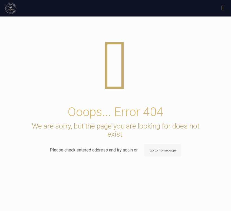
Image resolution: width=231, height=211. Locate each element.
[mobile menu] (222, 8)
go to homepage (163, 150)
